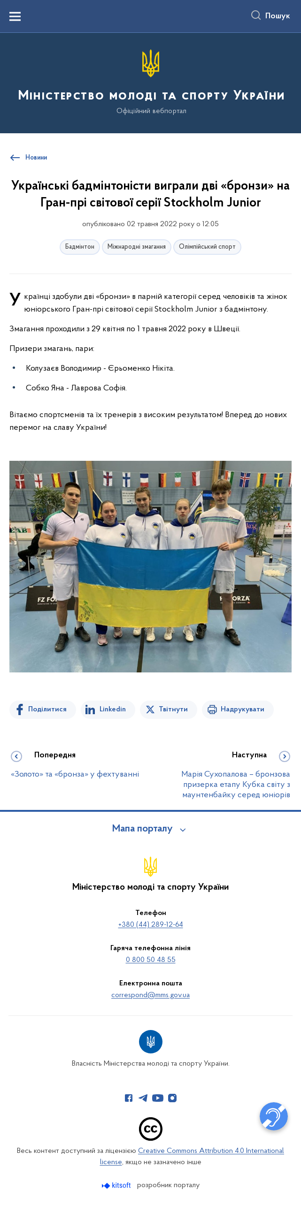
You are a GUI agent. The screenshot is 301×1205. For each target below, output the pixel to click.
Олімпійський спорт (207, 247)
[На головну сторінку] (151, 82)
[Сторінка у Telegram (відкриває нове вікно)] (143, 1098)
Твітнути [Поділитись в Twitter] (173, 709)
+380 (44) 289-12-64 (150, 925)
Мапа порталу (142, 829)
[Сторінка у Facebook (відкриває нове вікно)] (128, 1098)
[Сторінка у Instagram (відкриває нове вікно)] (172, 1098)
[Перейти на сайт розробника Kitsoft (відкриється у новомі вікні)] (117, 1185)
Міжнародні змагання (137, 247)
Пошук (277, 16)
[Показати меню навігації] (15, 16)
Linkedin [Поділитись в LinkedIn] (113, 709)
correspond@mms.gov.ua (150, 995)
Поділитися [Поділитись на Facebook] (47, 709)
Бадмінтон (79, 247)
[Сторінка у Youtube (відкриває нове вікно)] (157, 1098)
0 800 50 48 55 (151, 960)
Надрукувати (242, 709)
